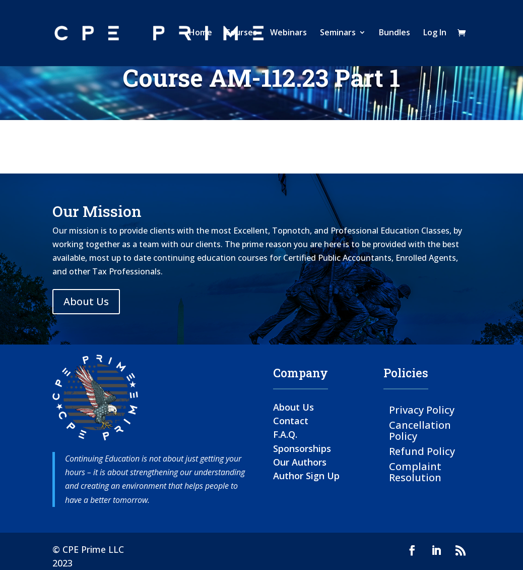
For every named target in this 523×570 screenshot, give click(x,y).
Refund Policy (422, 450)
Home (200, 34)
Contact (290, 421)
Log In (434, 34)
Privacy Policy (421, 409)
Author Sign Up (306, 476)
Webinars (288, 34)
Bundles (394, 34)
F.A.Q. (285, 434)
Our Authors (299, 462)
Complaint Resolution (415, 471)
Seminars (338, 34)
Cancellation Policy (420, 430)
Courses (241, 34)
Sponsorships (302, 448)
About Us (86, 301)
